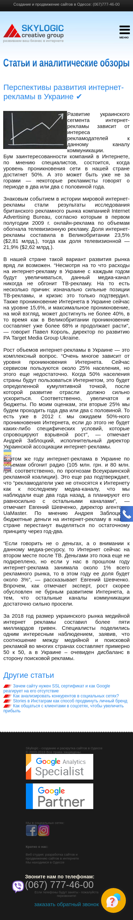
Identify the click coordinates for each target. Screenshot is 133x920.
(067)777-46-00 (106, 4)
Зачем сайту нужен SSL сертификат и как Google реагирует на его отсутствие (56, 688)
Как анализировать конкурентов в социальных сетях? (61, 695)
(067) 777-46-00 (59, 884)
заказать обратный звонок (66, 904)
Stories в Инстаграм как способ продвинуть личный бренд (65, 700)
